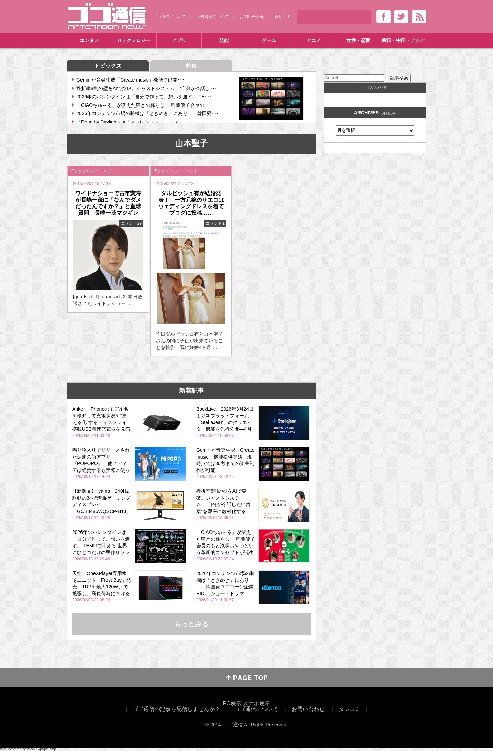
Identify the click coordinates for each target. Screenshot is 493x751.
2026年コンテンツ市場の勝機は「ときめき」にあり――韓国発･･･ (147, 113)
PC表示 (232, 703)
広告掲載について (212, 16)
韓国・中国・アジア (403, 40)
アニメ (313, 40)
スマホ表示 (256, 703)
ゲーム (269, 40)
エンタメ (89, 40)
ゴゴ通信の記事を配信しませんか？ (176, 709)
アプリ (179, 40)
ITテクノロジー (134, 40)
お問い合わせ (252, 16)
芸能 (224, 40)
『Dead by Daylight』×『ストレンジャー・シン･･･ (130, 122)
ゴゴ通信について (169, 16)
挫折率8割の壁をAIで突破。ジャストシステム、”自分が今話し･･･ (146, 88)
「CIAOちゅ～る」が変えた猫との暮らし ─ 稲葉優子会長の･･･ (144, 105)
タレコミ (283, 16)
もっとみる (191, 624)
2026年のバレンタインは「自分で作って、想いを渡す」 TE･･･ (144, 96)
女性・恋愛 (358, 40)
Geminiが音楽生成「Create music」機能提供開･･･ (130, 80)
